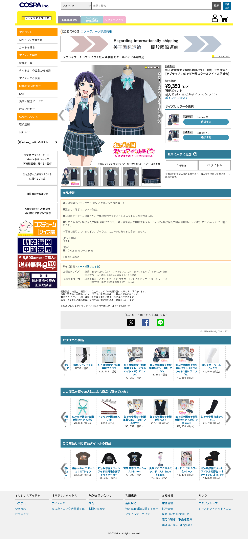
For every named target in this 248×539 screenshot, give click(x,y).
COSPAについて (28, 116)
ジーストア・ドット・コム (215, 508)
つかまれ (20, 508)
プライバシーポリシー (139, 514)
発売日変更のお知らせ (176, 514)
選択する (206, 121)
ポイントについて (176, 98)
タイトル (214, 165)
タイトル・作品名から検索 (35, 70)
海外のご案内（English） (178, 525)
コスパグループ (208, 503)
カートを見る (27, 47)
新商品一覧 (25, 63)
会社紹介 (24, 132)
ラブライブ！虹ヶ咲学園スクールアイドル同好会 (113, 57)
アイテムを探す (28, 55)
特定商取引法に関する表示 (141, 508)
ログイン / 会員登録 (30, 40)
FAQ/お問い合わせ (30, 86)
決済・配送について (31, 101)
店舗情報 (167, 503)
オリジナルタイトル (64, 495)
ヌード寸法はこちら (88, 266)
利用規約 (131, 495)
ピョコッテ (22, 514)
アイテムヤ (58, 503)
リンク (203, 495)
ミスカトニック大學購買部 (68, 508)
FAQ (21, 93)
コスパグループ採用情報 (96, 31)
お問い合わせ (27, 109)
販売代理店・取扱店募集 (177, 519)
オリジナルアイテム (27, 495)
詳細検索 (227, 5)
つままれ (20, 503)
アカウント (25, 32)
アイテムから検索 (29, 78)
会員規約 (130, 503)
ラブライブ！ (71, 57)
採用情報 (167, 508)
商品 (181, 165)
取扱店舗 (24, 124)
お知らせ (167, 495)
